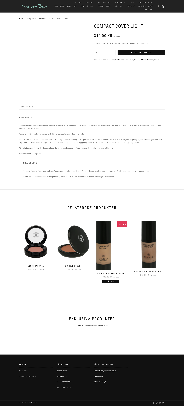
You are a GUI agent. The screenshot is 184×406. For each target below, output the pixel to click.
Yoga (132, 3)
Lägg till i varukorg (142, 53)
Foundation (129, 60)
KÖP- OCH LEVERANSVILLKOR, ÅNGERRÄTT (134, 6)
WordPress (35, 403)
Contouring (119, 60)
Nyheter (90, 3)
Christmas (120, 3)
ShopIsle (22, 403)
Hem (21, 19)
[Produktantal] (105, 52)
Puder (156, 60)
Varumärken (87, 6)
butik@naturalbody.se (27, 376)
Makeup (28, 19)
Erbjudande (104, 3)
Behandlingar (146, 3)
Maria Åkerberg (147, 60)
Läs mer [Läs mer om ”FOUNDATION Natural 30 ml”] (110, 281)
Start (78, 3)
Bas (34, 19)
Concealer (42, 19)
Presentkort (104, 6)
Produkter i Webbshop (65, 6)
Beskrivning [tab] (27, 107)
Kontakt (149, 9)
